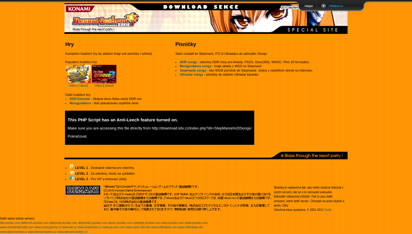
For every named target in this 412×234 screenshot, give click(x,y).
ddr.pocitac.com (10, 222)
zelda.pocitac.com (196, 222)
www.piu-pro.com (114, 227)
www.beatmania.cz (90, 227)
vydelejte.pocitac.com (147, 222)
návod (83, 85)
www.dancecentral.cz (13, 231)
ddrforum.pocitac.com (35, 222)
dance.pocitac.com (120, 222)
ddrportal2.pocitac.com (92, 222)
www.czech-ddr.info (138, 227)
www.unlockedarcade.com (17, 227)
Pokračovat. (78, 136)
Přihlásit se (336, 6)
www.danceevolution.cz (72, 231)
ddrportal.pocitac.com (63, 222)
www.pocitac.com (173, 222)
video (73, 85)
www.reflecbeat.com (164, 227)
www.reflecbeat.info (190, 227)
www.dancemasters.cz (42, 231)
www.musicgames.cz (47, 227)
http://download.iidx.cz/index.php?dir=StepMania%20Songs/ (202, 128)
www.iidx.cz (69, 227)
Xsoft (327, 209)
